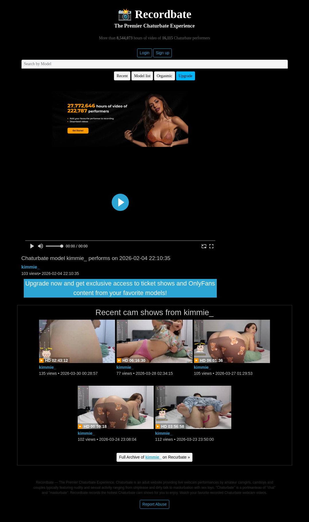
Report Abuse (154, 504)
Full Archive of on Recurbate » (154, 457)
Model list (142, 76)
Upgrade (185, 76)
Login (144, 53)
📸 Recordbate (155, 14)
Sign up (162, 53)
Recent (122, 76)
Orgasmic (164, 76)
